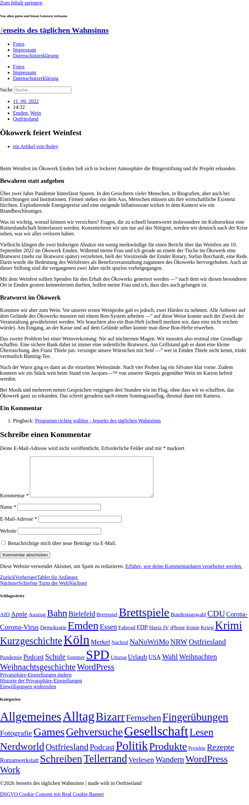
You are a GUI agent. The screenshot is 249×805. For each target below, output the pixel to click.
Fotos (19, 44)
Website (8, 538)
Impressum (24, 50)
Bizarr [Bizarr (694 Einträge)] (110, 724)
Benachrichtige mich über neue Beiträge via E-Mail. (62, 551)
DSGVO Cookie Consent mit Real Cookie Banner (52, 802)
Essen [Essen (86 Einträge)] (108, 635)
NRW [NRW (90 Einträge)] (178, 649)
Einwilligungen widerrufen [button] (28, 694)
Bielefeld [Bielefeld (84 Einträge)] (81, 622)
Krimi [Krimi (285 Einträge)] (228, 633)
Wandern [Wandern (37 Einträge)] (169, 767)
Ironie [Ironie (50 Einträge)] (192, 635)
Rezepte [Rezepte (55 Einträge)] (220, 755)
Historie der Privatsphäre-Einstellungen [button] (41, 688)
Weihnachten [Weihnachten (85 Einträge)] (198, 664)
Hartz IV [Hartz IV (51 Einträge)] (159, 635)
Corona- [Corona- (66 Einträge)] (237, 621)
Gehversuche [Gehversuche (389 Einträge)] (94, 740)
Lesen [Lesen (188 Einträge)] (201, 740)
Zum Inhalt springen (21, 3)
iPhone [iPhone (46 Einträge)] (177, 635)
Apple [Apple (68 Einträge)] (19, 621)
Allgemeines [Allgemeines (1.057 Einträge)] (30, 724)
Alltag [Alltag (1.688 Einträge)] (78, 724)
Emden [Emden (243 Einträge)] (83, 633)
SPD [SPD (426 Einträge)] (97, 662)
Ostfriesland (25, 119)
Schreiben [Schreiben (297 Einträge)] (61, 766)
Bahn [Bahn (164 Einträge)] (57, 621)
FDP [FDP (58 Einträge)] (142, 635)
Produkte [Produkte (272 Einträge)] (168, 754)
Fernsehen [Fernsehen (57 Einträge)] (143, 725)
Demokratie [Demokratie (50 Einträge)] (53, 635)
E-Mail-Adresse (18, 526)
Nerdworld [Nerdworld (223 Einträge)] (22, 754)
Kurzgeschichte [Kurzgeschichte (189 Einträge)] (31, 648)
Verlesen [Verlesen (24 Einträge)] (141, 767)
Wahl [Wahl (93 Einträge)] (170, 664)
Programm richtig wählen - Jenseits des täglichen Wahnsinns (98, 420)
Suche (6, 89)
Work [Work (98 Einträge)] (10, 778)
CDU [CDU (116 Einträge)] (216, 621)
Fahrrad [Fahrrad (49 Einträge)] (127, 635)
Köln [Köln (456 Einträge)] (76, 647)
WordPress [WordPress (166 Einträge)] (206, 766)
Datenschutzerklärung (35, 55)
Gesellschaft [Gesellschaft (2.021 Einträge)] (156, 739)
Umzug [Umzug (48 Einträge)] (118, 665)
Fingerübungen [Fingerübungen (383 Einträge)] (195, 725)
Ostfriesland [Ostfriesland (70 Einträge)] (66, 755)
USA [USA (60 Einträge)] (154, 664)
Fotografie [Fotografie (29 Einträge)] (16, 741)
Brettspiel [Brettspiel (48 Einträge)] (107, 622)
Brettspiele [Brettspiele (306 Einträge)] (144, 620)
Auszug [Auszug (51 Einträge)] (37, 622)
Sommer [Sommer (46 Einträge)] (76, 665)
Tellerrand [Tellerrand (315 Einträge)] (105, 766)
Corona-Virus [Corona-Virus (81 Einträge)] (19, 635)
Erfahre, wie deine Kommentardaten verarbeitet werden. (183, 574)
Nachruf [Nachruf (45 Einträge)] (119, 650)
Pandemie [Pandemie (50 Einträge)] (11, 665)
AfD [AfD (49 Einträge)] (5, 622)
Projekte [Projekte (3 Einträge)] (197, 756)
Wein (35, 113)
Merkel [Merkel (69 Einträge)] (100, 649)
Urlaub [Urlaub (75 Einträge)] (137, 665)
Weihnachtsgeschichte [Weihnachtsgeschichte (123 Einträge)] (38, 675)
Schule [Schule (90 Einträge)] (55, 664)
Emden (20, 113)
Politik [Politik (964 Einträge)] (132, 753)
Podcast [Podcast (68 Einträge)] (33, 664)
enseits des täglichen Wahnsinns (54, 30)
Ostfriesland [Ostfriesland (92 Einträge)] (207, 649)
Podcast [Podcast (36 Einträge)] (102, 755)
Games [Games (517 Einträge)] (49, 739)
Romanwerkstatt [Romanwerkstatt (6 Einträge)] (19, 768)
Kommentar (14, 503)
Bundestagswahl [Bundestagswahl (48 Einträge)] (188, 622)
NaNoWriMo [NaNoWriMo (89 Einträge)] (149, 649)
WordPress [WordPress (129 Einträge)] (95, 675)
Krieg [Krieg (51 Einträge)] (207, 635)
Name (8, 514)
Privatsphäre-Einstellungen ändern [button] (36, 682)
